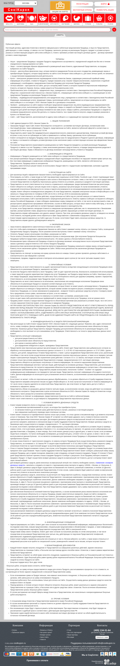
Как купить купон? (46, 632)
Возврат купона (45, 635)
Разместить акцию (105, 10)
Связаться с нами (102, 637)
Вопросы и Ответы (46, 630)
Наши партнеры (72, 635)
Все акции (70, 637)
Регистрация (82, 4)
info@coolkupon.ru (106, 643)
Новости (43, 639)
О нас (69, 630)
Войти (105, 4)
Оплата (14, 630)
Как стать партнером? (74, 632)
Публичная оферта (18, 632)
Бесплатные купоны (82, 10)
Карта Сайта (44, 637)
